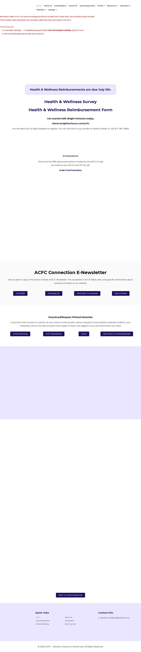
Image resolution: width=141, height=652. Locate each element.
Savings (51, 10)
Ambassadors (60, 6)
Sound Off (73, 6)
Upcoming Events (87, 6)
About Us (48, 6)
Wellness (40, 10)
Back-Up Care (70, 624)
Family (100, 6)
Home (39, 6)
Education (124, 6)
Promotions (69, 621)
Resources (111, 6)
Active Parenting (42, 624)
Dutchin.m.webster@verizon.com (114, 618)
